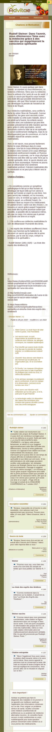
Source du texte (16, 536)
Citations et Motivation (27, 25)
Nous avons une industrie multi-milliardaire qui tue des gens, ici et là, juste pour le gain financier (29, 392)
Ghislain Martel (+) (16, 317)
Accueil (12, 18)
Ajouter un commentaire (38, 415)
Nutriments (24, 18)
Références (38, 18)
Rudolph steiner (16, 428)
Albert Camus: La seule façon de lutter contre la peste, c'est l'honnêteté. (29, 331)
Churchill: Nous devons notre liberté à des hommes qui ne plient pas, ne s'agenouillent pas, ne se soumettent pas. (29, 361)
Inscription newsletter (19, 504)
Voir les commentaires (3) (16, 415)
